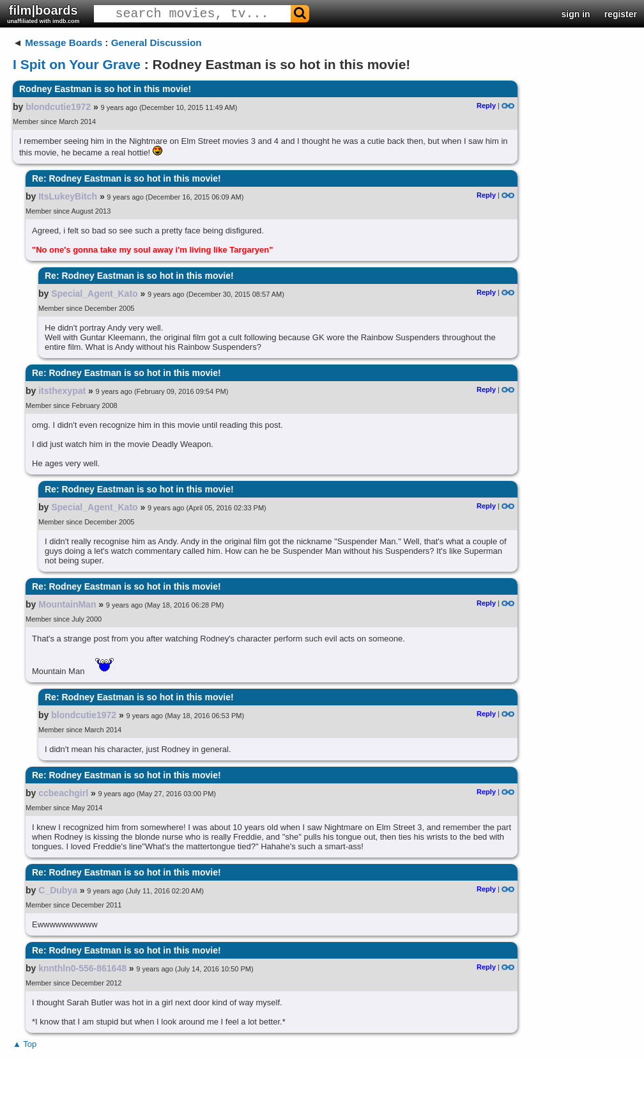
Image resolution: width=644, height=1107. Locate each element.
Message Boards (63, 42)
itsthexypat (62, 391)
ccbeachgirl (63, 793)
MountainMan (67, 604)
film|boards (43, 13)
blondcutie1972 (58, 107)
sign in (576, 14)
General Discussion (156, 42)
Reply (486, 105)
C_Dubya (57, 890)
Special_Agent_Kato (94, 293)
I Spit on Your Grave (77, 64)
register (620, 14)
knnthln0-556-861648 (82, 968)
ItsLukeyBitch (67, 196)
